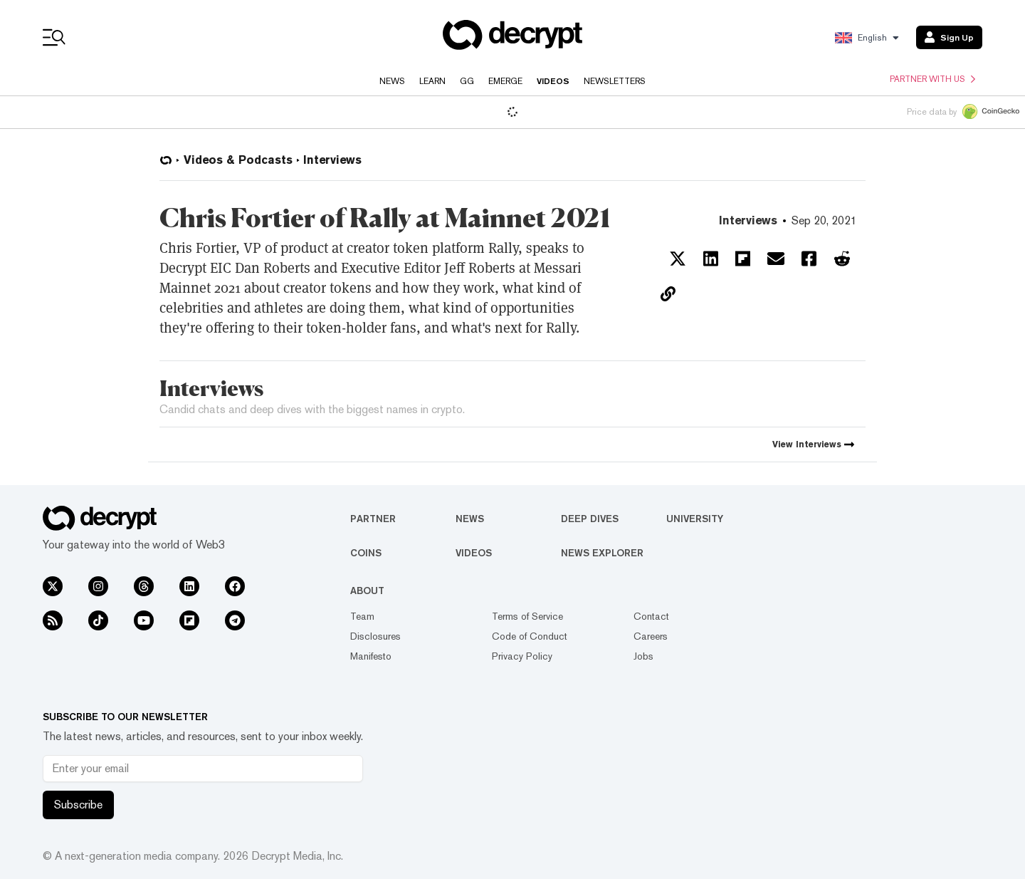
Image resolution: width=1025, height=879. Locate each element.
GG (467, 81)
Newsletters (615, 81)
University (694, 518)
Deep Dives (590, 518)
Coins (366, 552)
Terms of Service (527, 616)
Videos (553, 81)
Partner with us (932, 79)
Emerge (505, 81)
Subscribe (78, 804)
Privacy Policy (522, 656)
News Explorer (602, 552)
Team (362, 616)
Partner (373, 518)
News (392, 81)
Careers (651, 636)
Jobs (643, 656)
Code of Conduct (529, 636)
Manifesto (370, 656)
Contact (651, 616)
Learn (432, 81)
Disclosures (375, 636)
